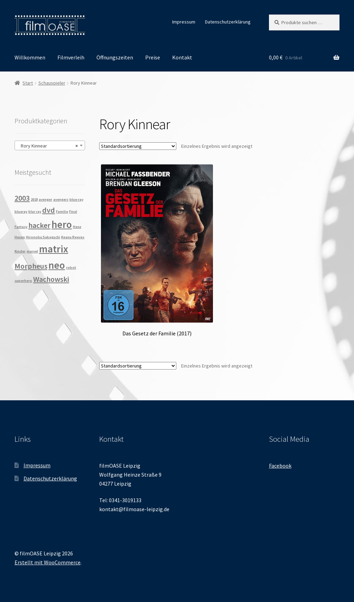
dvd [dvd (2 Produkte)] (48, 210)
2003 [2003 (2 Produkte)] (22, 198)
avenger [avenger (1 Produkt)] (45, 199)
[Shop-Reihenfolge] (137, 146)
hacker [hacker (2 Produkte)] (39, 225)
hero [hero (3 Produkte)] (62, 224)
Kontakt (182, 57)
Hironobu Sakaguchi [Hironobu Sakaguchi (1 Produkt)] (43, 237)
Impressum (183, 22)
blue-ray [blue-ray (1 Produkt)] (76, 199)
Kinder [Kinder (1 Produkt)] (20, 251)
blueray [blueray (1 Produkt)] (21, 211)
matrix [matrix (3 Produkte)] (53, 248)
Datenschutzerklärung (228, 22)
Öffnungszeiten (114, 57)
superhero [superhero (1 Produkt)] (23, 280)
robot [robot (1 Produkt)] (71, 267)
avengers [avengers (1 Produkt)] (60, 199)
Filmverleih (70, 57)
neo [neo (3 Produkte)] (56, 265)
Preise (152, 57)
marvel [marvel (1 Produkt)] (32, 251)
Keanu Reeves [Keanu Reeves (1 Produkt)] (72, 237)
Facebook (280, 465)
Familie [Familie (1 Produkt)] (62, 211)
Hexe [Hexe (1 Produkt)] (77, 226)
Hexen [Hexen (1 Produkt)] (20, 237)
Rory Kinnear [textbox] (48, 146)
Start (27, 83)
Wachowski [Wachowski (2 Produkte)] (51, 279)
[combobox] (50, 145)
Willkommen (30, 57)
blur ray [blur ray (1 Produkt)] (34, 211)
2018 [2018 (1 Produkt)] (34, 199)
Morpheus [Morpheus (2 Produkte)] (31, 266)
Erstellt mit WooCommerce (48, 562)
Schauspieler (51, 83)
